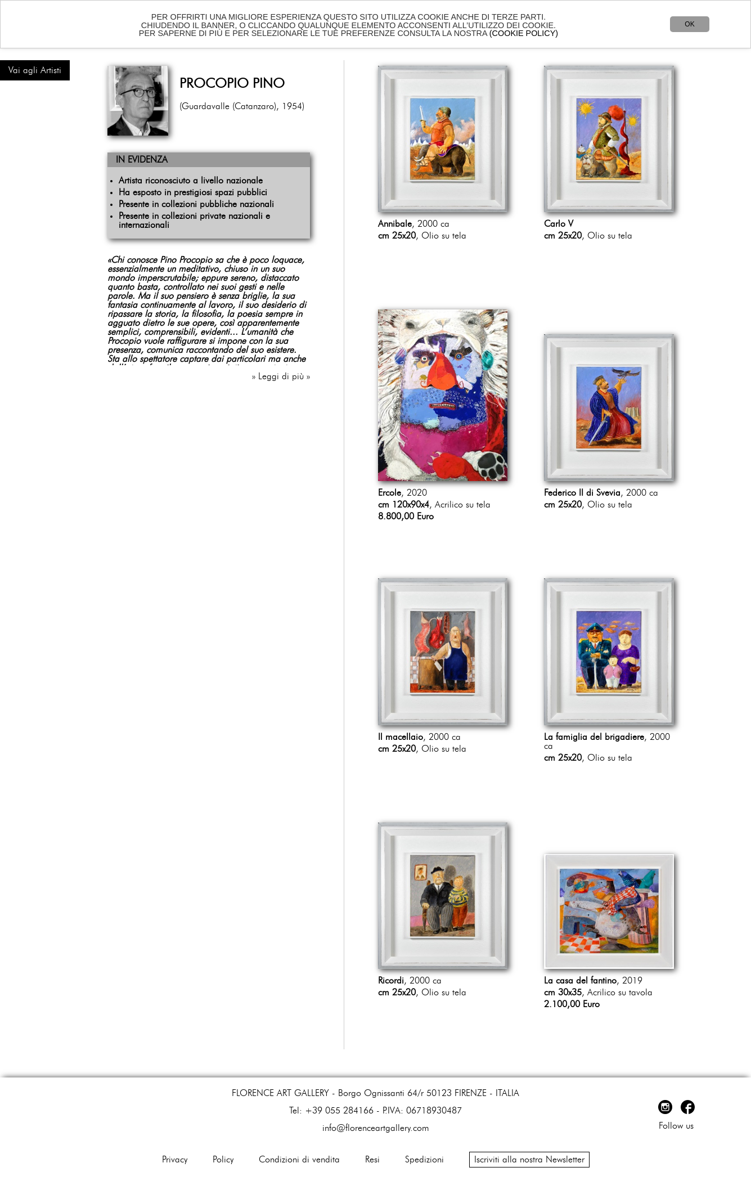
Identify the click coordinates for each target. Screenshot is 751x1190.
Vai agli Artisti (34, 70)
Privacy (174, 1159)
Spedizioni (424, 1159)
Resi (372, 1159)
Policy (223, 1159)
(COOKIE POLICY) (523, 33)
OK (689, 24)
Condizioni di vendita (299, 1159)
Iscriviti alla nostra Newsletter (529, 1159)
